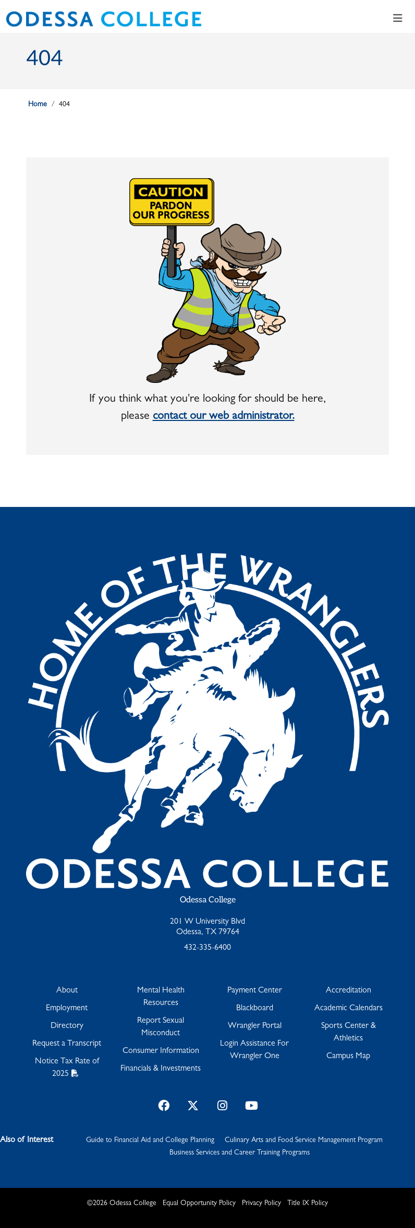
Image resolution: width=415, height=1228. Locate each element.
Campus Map (348, 1056)
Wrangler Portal (255, 1026)
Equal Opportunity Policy (199, 1203)
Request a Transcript (66, 1044)
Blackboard (254, 1008)
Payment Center (254, 991)
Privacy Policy (261, 1203)
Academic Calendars (348, 1008)
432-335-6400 (207, 948)
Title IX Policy (307, 1203)
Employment (67, 1008)
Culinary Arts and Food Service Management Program (304, 1140)
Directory (67, 1026)
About (67, 991)
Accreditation (348, 991)
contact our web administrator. (224, 417)
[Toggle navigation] (398, 19)
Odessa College (208, 900)
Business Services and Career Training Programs (239, 1153)
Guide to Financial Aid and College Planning (150, 1140)
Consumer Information (161, 1051)
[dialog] (383, 1196)
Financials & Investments (160, 1069)
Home (37, 104)
